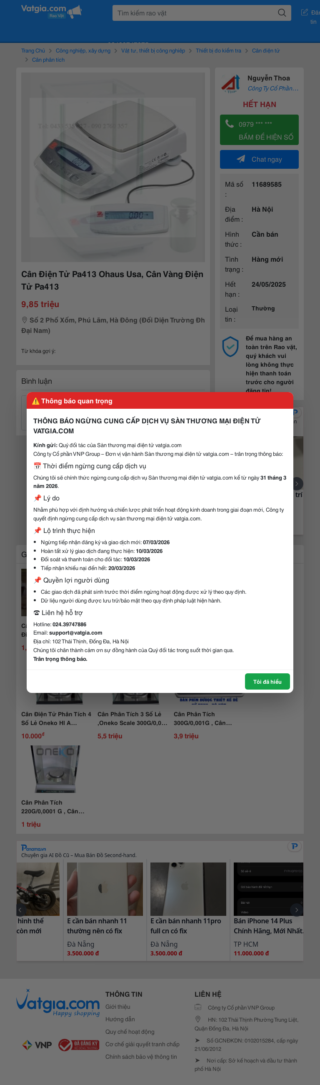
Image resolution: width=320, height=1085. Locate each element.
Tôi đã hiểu (267, 681)
